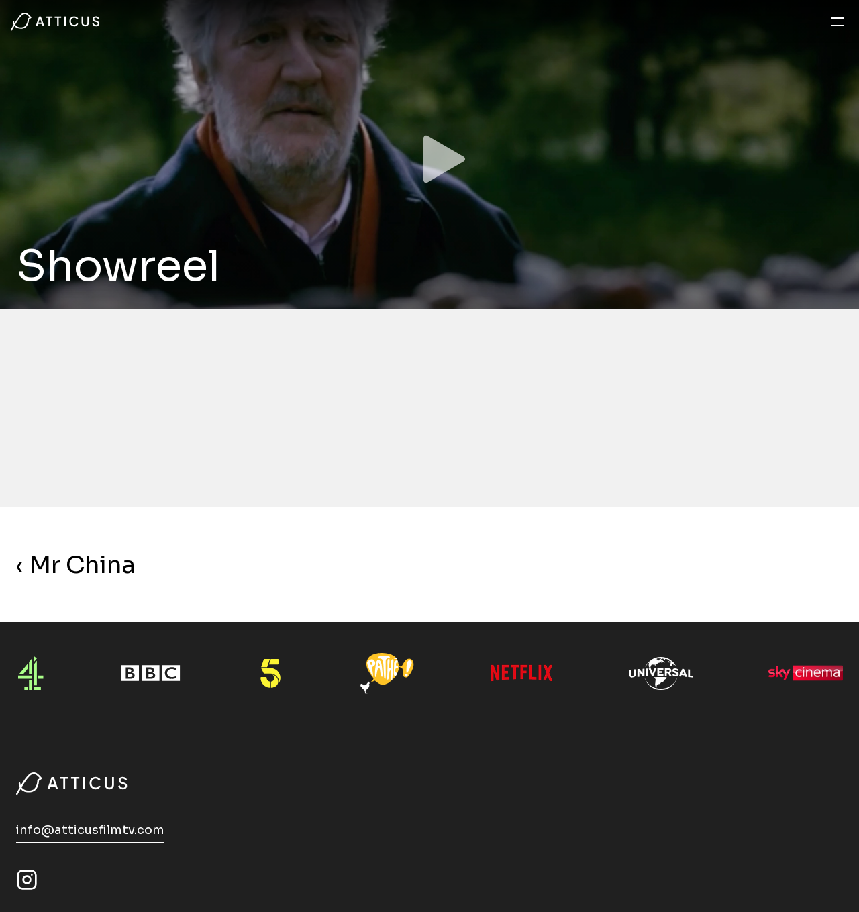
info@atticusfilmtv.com (90, 830)
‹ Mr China (76, 565)
